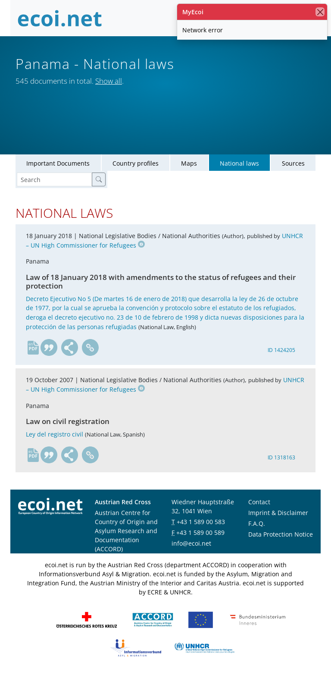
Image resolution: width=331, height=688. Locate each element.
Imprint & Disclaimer (278, 526)
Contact (259, 515)
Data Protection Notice (280, 547)
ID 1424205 (281, 363)
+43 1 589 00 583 (201, 535)
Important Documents (58, 177)
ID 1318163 (281, 470)
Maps (189, 177)
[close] (320, 11)
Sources (293, 177)
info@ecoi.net (191, 557)
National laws (239, 177)
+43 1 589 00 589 (200, 546)
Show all (108, 81)
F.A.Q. (256, 537)
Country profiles (135, 177)
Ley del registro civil (54, 447)
